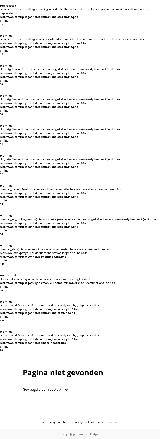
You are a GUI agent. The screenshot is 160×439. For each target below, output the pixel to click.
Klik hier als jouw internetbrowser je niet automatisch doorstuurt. (80, 422)
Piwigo (94, 434)
